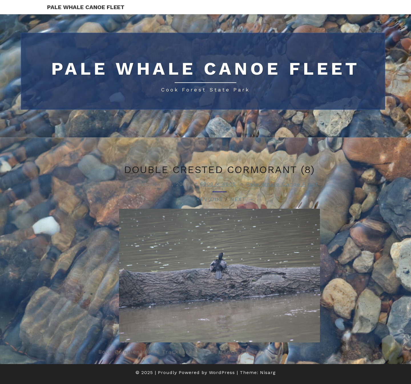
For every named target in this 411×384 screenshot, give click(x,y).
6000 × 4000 (218, 184)
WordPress (222, 372)
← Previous (204, 199)
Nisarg (268, 372)
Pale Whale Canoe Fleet (85, 7)
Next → (242, 199)
